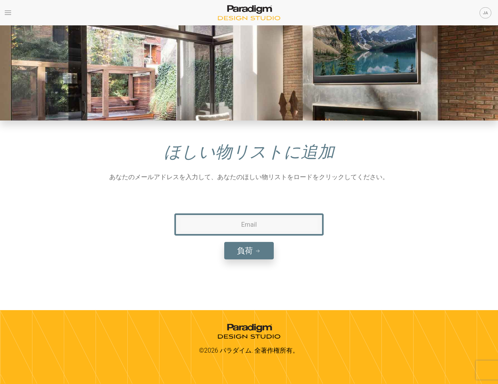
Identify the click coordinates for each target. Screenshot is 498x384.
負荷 (249, 250)
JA (485, 12)
